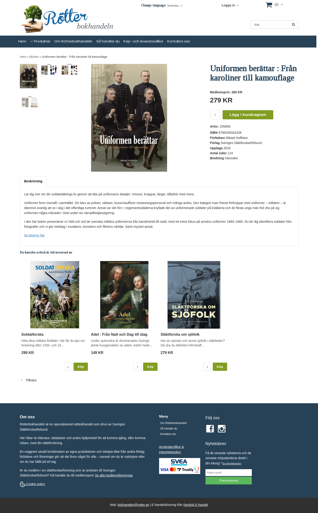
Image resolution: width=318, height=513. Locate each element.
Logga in (228, 5)
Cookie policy (32, 484)
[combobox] (175, 6)
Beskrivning (33, 181)
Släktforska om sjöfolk (180, 334)
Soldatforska (32, 334)
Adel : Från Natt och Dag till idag (119, 334)
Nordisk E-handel (196, 505)
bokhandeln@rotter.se (133, 505)
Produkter (42, 41)
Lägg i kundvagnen (248, 115)
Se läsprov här (34, 235)
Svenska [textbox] (173, 5)
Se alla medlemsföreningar (114, 475)
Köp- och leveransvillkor (143, 41)
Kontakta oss (178, 41)
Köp (80, 367)
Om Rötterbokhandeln (73, 41)
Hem (22, 41)
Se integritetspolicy (232, 463)
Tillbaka (28, 380)
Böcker (34, 56)
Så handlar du (108, 41)
